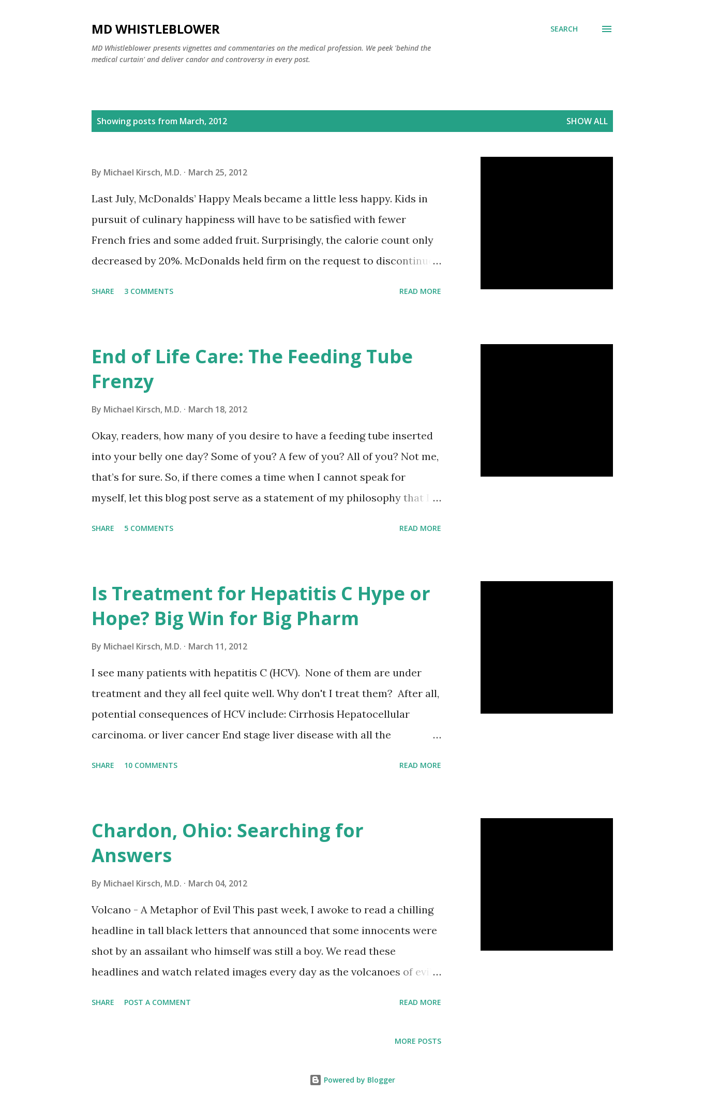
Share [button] (103, 291)
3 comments (148, 291)
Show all (587, 121)
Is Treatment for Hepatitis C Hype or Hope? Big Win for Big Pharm (261, 606)
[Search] (564, 29)
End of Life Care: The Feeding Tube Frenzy (252, 369)
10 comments (150, 765)
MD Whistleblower (156, 28)
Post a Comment (157, 1002)
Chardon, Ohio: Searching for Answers (228, 843)
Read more (420, 291)
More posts (418, 1041)
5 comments (148, 528)
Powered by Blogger (352, 1080)
